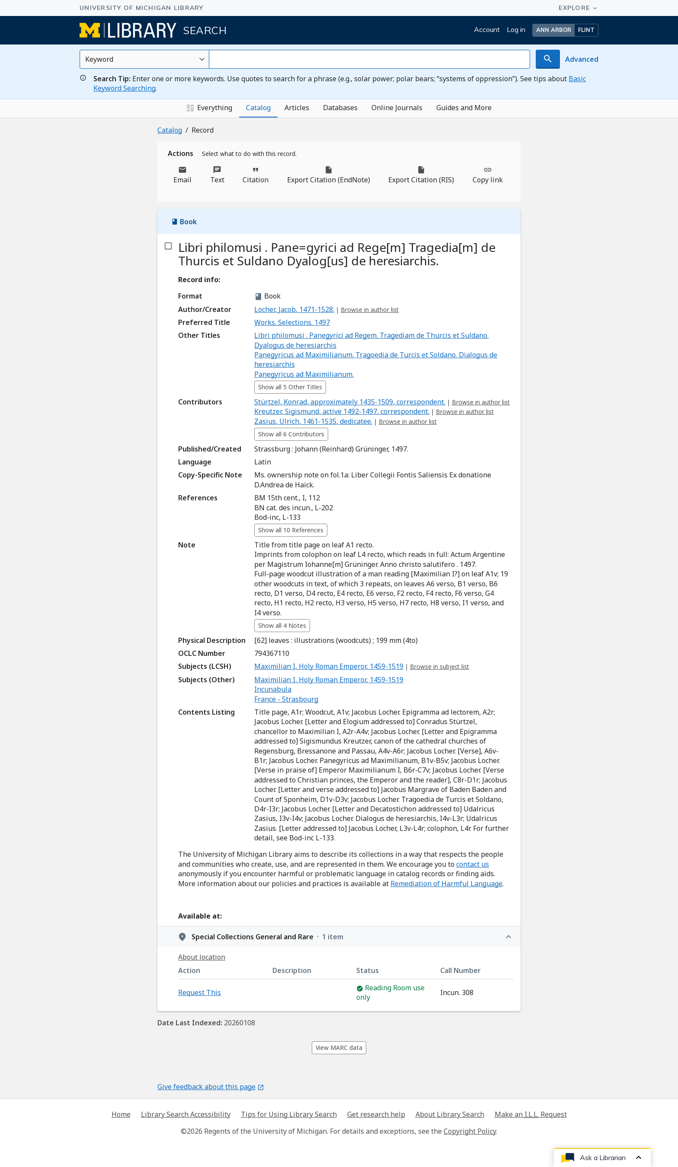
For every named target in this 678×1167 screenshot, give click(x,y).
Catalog (258, 107)
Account (487, 29)
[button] (565, 30)
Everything (209, 108)
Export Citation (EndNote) (328, 174)
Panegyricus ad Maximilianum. (304, 374)
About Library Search (450, 1114)
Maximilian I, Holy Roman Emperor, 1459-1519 (328, 666)
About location (201, 957)
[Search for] (369, 59)
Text (217, 174)
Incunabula (272, 689)
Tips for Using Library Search (289, 1114)
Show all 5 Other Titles (290, 387)
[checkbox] (168, 246)
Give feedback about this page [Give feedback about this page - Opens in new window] (210, 1086)
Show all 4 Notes (282, 625)
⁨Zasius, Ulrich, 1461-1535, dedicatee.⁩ (313, 421)
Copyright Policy (470, 1131)
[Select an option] (144, 59)
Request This (199, 992)
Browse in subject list (439, 666)
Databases (340, 107)
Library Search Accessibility (185, 1114)
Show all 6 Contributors (291, 434)
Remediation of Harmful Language (446, 883)
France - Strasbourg (286, 699)
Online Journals (396, 107)
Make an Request (531, 1114)
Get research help (376, 1114)
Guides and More (464, 107)
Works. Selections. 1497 (292, 322)
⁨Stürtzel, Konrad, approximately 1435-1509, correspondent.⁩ (349, 402)
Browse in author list (370, 309)
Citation (256, 174)
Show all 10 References (290, 530)
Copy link (488, 174)
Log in (516, 29)
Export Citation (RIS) (421, 174)
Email (182, 174)
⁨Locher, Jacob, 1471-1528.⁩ (294, 309)
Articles (297, 107)
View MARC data (339, 1047)
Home (121, 1114)
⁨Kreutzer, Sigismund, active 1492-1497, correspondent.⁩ (341, 411)
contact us (472, 864)
